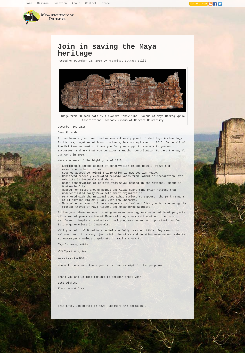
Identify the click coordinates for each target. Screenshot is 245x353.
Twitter (220, 3)
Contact (90, 3)
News (102, 306)
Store (106, 3)
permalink (137, 306)
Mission (42, 3)
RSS (210, 3)
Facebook (215, 3)
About (76, 3)
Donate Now (198, 3)
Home (29, 3)
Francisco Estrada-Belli (127, 60)
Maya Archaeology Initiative (48, 17)
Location (60, 3)
